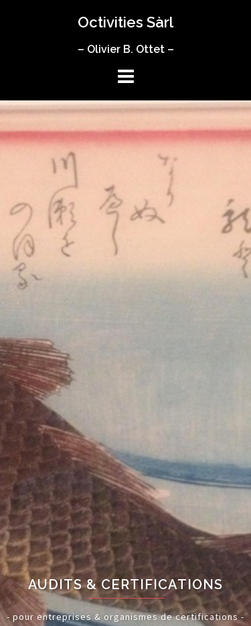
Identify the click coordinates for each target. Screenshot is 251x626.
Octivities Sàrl (125, 22)
